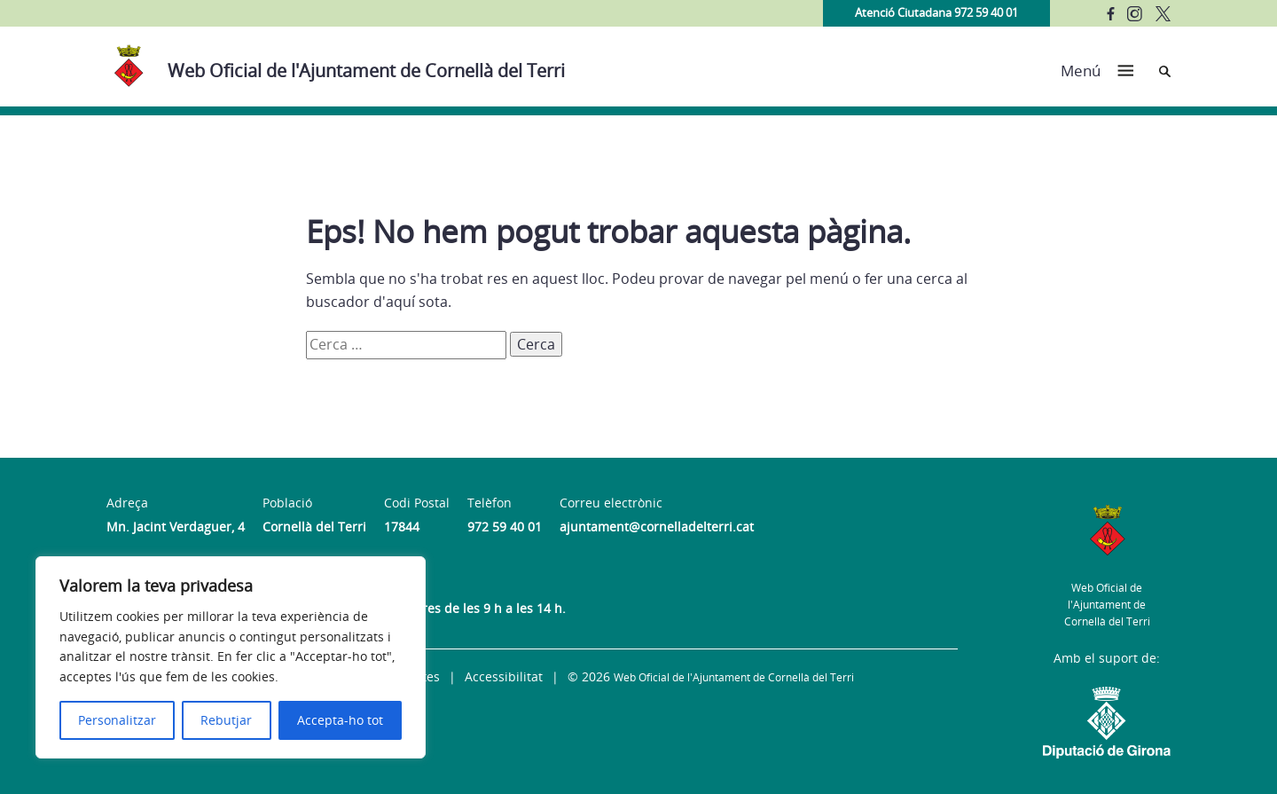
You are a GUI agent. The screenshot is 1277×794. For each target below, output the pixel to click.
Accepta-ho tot (340, 719)
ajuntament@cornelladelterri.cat (657, 526)
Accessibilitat (504, 676)
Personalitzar (117, 719)
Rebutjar (226, 719)
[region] (230, 657)
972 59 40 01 (504, 526)
